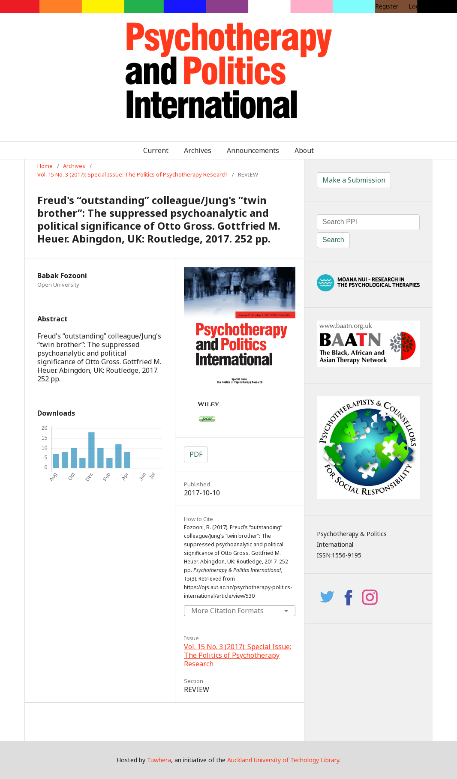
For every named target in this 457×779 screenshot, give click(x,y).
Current (155, 150)
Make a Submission (353, 180)
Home (45, 166)
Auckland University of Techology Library (283, 760)
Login (416, 6)
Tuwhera (159, 760)
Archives (197, 150)
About (304, 150)
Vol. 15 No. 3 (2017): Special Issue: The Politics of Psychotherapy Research (132, 174)
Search (333, 239)
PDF (195, 454)
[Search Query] (368, 222)
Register (386, 6)
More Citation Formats (227, 610)
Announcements (253, 150)
